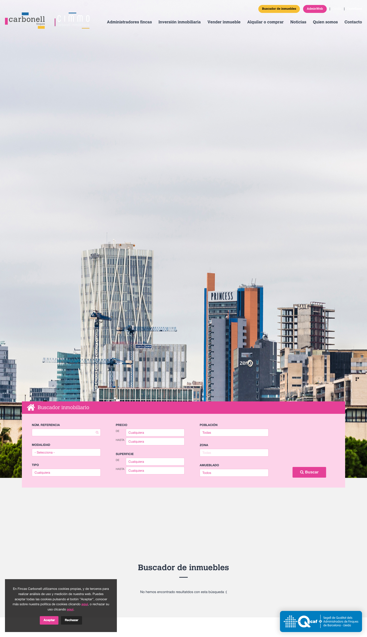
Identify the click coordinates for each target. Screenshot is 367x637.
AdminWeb (315, 8)
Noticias (298, 22)
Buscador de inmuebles (279, 8)
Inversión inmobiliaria (180, 22)
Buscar (309, 472)
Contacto (353, 22)
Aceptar (49, 620)
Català (336, 8)
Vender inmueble (223, 22)
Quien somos (325, 22)
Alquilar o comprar (265, 22)
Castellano (354, 8)
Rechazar (71, 620)
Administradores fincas (129, 22)
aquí (84, 604)
